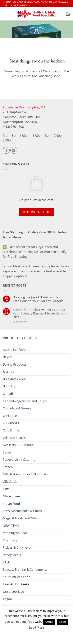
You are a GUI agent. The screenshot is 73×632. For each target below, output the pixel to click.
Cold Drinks (11, 430)
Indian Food (11, 504)
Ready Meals (12, 555)
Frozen (8, 467)
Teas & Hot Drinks (16, 584)
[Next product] (33, 30)
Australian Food (14, 350)
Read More (36, 627)
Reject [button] (62, 621)
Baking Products (14, 364)
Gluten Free (11, 496)
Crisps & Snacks (14, 438)
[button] (5, 14)
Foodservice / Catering (19, 459)
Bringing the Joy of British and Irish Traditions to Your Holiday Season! (38, 299)
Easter (7, 452)
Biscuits (8, 372)
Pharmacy (10, 540)
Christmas (10, 416)
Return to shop (36, 212)
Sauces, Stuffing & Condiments (25, 569)
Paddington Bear (15, 533)
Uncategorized (13, 591)
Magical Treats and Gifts (20, 518)
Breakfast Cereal (14, 379)
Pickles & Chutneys (16, 547)
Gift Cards (10, 482)
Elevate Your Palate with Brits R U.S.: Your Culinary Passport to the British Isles (39, 313)
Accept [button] (49, 621)
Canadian (9, 394)
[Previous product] (40, 30)
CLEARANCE (11, 423)
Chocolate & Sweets (17, 408)
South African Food (16, 577)
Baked (7, 357)
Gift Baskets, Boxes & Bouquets (25, 474)
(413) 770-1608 (13, 127)
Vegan (7, 599)
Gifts (6, 489)
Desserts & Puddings (18, 445)
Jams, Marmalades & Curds (22, 511)
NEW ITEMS (11, 526)
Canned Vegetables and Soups (25, 401)
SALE (6, 562)
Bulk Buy (9, 386)
